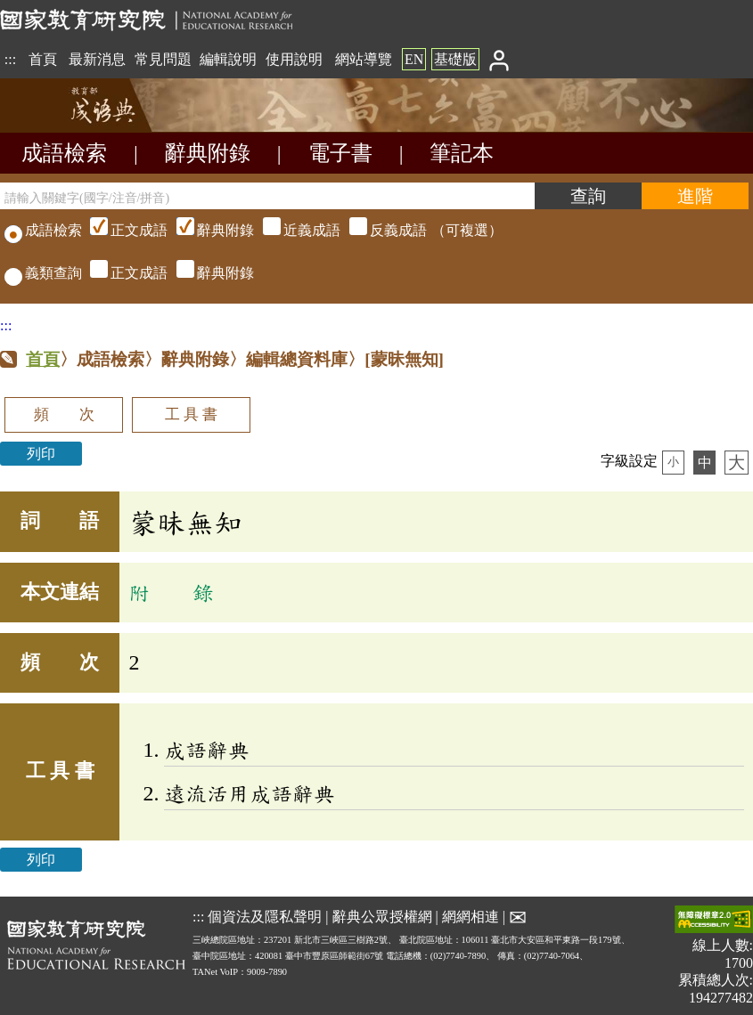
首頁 (43, 59)
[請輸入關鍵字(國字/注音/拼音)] (267, 196)
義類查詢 (43, 272)
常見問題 (163, 59)
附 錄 (171, 592)
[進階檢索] (695, 196)
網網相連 (470, 916)
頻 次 (64, 414)
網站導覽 (363, 59)
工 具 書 (191, 414)
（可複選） (294, 230)
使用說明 (294, 59)
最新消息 (97, 59)
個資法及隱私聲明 (265, 916)
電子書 (340, 153)
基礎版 (455, 59)
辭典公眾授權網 (382, 916)
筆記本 (462, 153)
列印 (41, 453)
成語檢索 (64, 153)
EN (414, 59)
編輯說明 (228, 59)
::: (10, 59)
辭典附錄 (207, 153)
